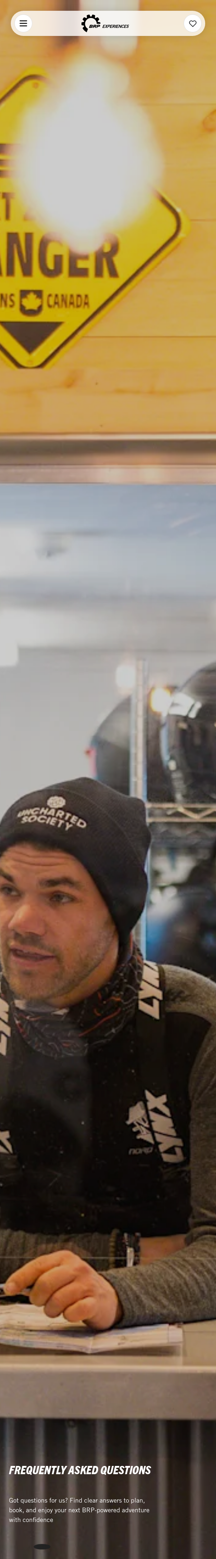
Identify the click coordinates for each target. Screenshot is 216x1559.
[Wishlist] (193, 23)
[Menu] (23, 23)
